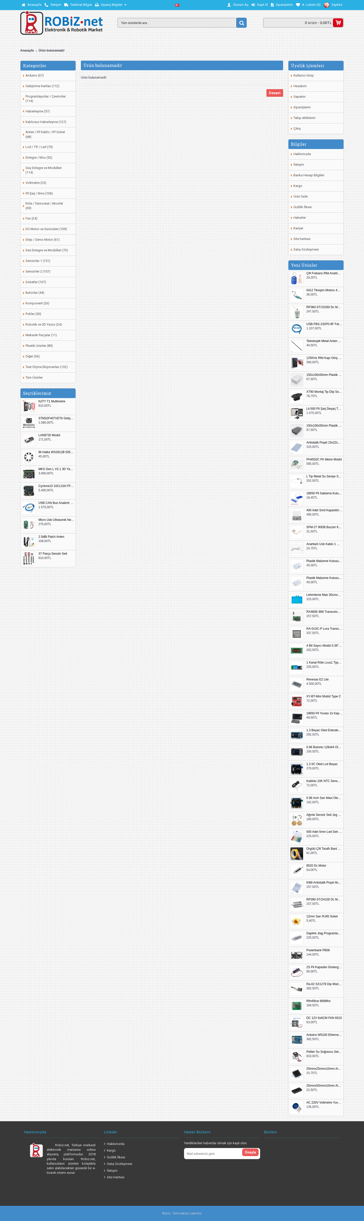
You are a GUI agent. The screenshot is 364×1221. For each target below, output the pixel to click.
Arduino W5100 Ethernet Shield (324, 1035)
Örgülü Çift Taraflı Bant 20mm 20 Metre (324, 848)
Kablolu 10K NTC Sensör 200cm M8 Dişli (324, 781)
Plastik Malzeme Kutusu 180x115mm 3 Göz (324, 578)
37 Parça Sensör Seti (52, 553)
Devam (275, 93)
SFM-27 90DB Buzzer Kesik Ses (324, 527)
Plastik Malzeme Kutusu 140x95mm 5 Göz (324, 561)
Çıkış (297, 128)
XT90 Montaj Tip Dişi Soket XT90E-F (324, 392)
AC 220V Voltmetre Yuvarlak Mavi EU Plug (324, 1102)
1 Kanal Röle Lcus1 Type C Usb (324, 662)
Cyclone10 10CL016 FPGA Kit (56, 486)
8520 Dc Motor (316, 865)
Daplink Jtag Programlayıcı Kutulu (324, 933)
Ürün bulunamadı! (52, 50)
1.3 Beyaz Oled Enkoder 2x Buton (324, 730)
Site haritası (301, 239)
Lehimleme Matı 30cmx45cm (324, 595)
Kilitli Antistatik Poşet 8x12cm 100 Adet (324, 882)
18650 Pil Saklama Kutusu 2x (324, 493)
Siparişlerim (302, 107)
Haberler (299, 217)
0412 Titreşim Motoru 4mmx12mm (324, 290)
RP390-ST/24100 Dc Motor (324, 899)
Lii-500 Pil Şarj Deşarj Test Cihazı (324, 408)
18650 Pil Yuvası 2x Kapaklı (324, 713)
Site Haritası (114, 1177)
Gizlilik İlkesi (302, 207)
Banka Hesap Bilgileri (308, 175)
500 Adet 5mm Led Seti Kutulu (324, 832)
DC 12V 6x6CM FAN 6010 (324, 1018)
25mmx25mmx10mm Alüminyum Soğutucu (324, 1068)
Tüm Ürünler (34, 377)
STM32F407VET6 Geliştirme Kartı (56, 418)
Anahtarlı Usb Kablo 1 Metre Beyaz (324, 544)
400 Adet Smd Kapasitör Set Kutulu (324, 510)
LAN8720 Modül (49, 435)
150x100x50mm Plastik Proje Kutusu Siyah (324, 425)
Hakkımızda (302, 154)
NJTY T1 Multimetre (51, 401)
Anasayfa (27, 50)
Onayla (250, 1152)
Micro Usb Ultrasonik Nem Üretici (56, 520)
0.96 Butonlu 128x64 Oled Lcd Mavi (324, 747)
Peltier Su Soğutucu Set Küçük (324, 1052)
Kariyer (298, 228)
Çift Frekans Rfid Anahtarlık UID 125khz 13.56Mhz (324, 273)
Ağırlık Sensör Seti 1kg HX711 (324, 815)
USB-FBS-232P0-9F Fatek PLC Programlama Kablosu (324, 324)
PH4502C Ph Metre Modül (324, 459)
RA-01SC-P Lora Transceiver (324, 628)
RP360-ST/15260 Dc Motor (324, 307)
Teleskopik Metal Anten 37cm (324, 341)
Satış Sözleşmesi (306, 249)
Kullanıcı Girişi (303, 75)
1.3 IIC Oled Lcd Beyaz (321, 764)
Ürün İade (300, 196)
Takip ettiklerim (304, 118)
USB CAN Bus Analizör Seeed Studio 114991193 (56, 503)
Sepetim (299, 97)
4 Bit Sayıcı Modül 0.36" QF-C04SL (324, 645)
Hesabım (300, 86)
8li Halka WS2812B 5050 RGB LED (56, 452)
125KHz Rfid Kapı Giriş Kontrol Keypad (324, 358)
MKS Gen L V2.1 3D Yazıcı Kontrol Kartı (56, 469)
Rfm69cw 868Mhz (318, 1001)
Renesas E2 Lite (317, 679)
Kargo (297, 186)
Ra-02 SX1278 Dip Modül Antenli (324, 984)
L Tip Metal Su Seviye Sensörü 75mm (324, 476)
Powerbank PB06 (318, 950)
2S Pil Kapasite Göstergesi (324, 967)
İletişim (298, 164)
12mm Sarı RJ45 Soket (322, 916)
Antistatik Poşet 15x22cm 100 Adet (324, 442)
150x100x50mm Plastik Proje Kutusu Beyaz (324, 375)
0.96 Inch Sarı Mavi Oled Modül (324, 798)
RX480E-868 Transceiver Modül (324, 612)
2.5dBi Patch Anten (51, 537)
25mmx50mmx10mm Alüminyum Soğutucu (324, 1085)
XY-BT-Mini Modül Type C (323, 696)
